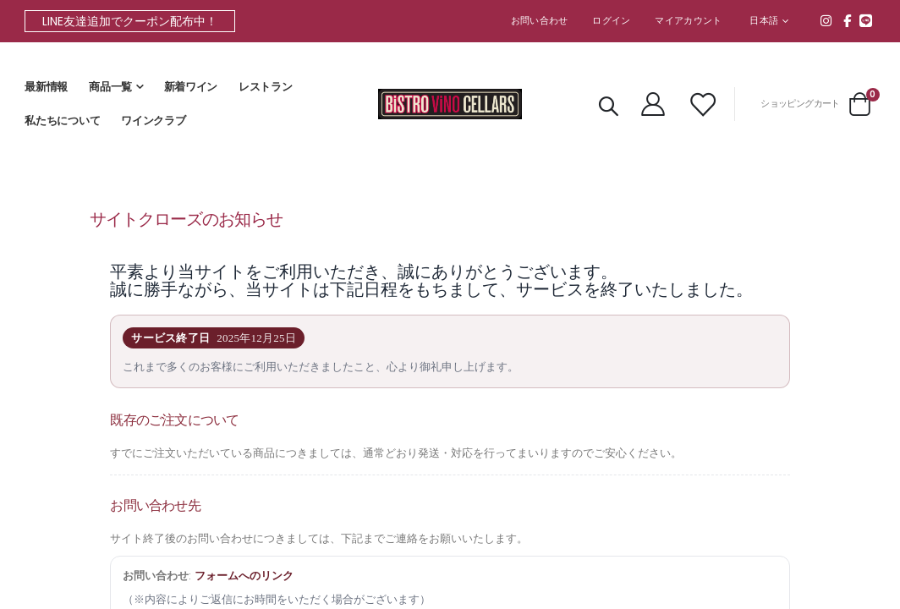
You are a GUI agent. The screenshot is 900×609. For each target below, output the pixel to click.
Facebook (847, 20)
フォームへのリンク (253, 587)
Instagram (826, 20)
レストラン (265, 87)
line (866, 20)
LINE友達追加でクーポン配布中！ (129, 21)
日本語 (763, 21)
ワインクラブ (153, 120)
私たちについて (62, 120)
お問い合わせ (539, 21)
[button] (769, 21)
